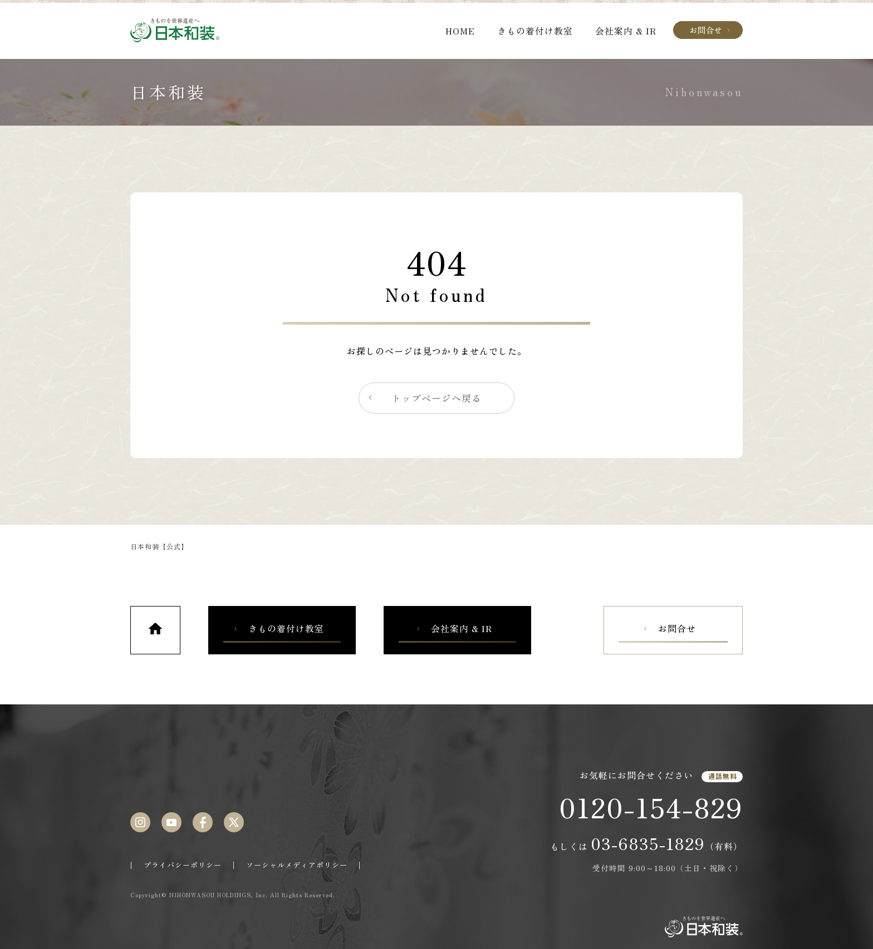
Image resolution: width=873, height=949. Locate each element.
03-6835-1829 (648, 843)
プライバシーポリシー (183, 864)
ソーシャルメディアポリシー (296, 864)
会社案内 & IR (625, 30)
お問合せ (710, 30)
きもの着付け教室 (535, 30)
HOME (460, 30)
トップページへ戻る (424, 398)
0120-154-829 (651, 806)
